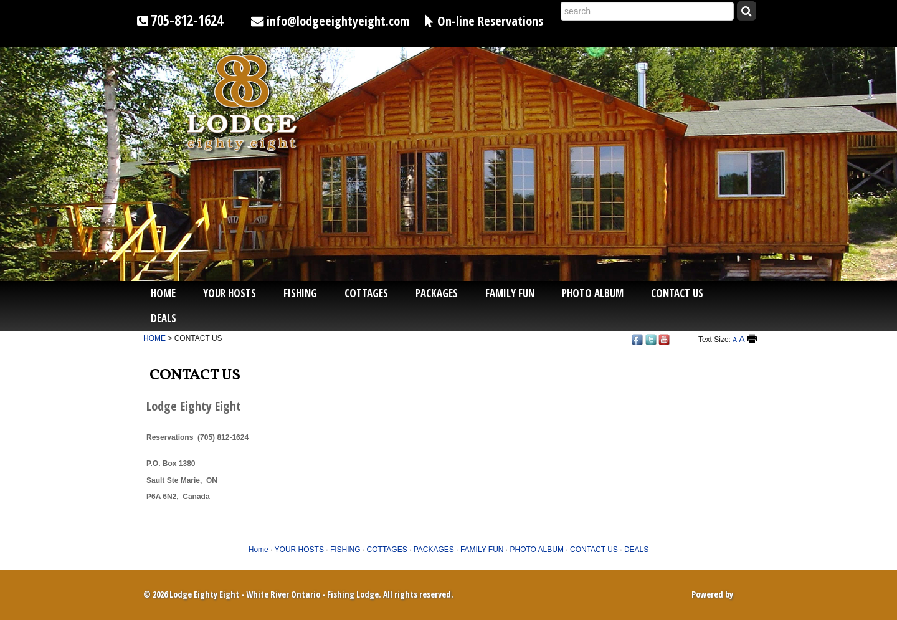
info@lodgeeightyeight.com (338, 20)
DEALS (163, 318)
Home (163, 293)
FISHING (300, 293)
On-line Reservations (490, 20)
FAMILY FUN (509, 293)
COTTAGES (366, 293)
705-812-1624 (187, 20)
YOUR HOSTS (229, 293)
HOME (154, 338)
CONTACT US (677, 293)
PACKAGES (436, 293)
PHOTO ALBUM (593, 293)
